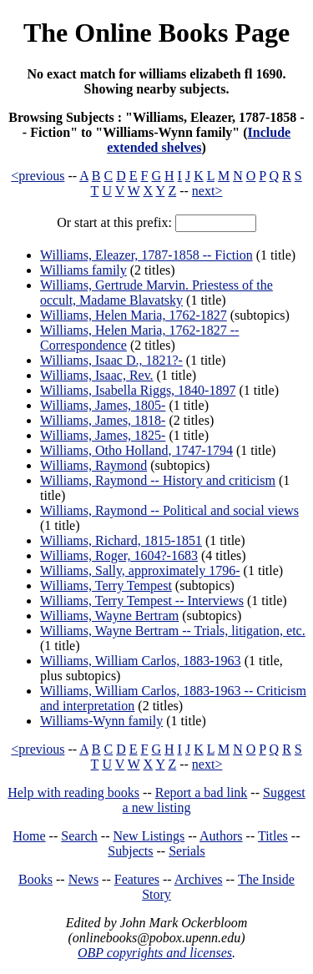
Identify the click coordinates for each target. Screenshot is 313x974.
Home (29, 836)
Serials (187, 851)
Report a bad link (201, 792)
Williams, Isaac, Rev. (97, 375)
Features (136, 879)
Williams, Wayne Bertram (109, 615)
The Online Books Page (156, 33)
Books (35, 879)
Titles (273, 836)
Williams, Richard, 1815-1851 (121, 540)
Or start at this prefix (112, 222)
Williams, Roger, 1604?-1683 (119, 555)
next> (207, 191)
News (83, 879)
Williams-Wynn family (101, 721)
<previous (37, 176)
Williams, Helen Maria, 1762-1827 (133, 315)
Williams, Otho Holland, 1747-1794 (136, 450)
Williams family (83, 270)
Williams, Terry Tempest (106, 585)
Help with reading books (73, 792)
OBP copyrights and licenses (155, 953)
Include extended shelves (198, 139)
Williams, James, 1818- (102, 420)
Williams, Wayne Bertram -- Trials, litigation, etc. (172, 630)
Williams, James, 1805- (102, 405)
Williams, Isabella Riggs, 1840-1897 (137, 390)
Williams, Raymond (93, 465)
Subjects (130, 851)
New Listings (148, 836)
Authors (221, 836)
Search (79, 836)
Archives (198, 879)
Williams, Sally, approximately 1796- (140, 570)
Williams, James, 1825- (102, 435)
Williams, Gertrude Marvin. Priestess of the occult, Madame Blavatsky (156, 292)
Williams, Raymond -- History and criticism (157, 480)
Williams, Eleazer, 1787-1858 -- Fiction (146, 255)
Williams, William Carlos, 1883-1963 (140, 661)
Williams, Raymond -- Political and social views (169, 510)
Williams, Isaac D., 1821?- (111, 360)
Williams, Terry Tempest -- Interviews (142, 600)
